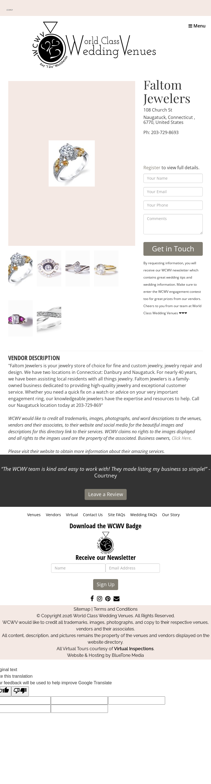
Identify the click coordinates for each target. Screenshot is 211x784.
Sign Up (106, 584)
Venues (34, 514)
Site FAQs (116, 514)
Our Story (171, 514)
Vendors (53, 514)
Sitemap (82, 609)
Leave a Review (105, 494)
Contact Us (93, 514)
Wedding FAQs (143, 514)
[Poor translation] (20, 691)
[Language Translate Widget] (10, 9)
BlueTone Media (128, 655)
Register (151, 168)
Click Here (181, 438)
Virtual (72, 514)
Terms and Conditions (116, 609)
